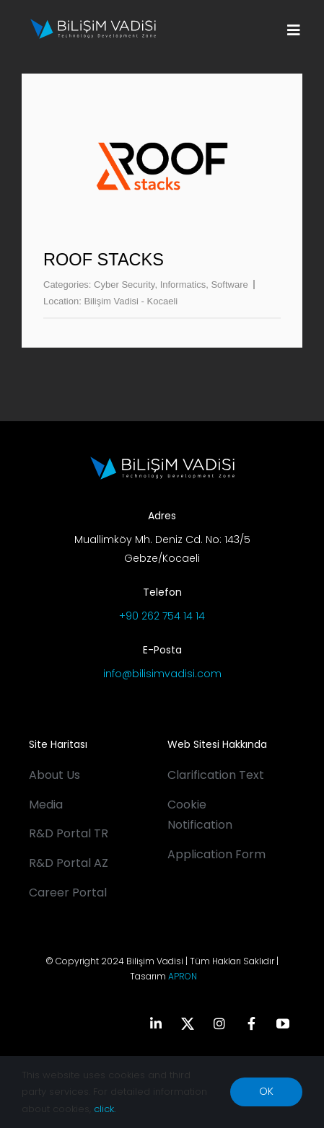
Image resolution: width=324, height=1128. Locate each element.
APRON (182, 976)
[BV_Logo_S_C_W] (93, 24)
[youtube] (283, 1023)
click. (104, 1109)
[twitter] (187, 1023)
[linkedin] (156, 1023)
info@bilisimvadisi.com (162, 673)
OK (266, 1091)
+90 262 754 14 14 (162, 616)
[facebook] (251, 1023)
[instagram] (219, 1023)
